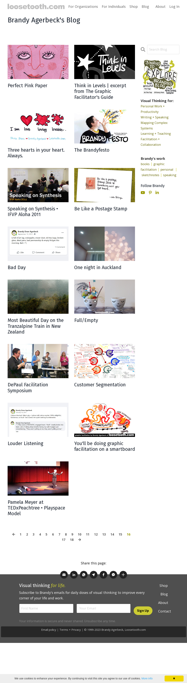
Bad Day (18, 282)
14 (114, 567)
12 (97, 567)
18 (72, 573)
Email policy (47, 664)
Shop (133, 6)
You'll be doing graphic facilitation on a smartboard (104, 472)
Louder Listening (29, 465)
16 (131, 567)
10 (79, 567)
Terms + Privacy (69, 664)
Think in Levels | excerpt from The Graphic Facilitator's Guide (100, 96)
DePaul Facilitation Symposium (32, 408)
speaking (148, 180)
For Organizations (83, 6)
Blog (145, 6)
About (160, 6)
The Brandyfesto (95, 161)
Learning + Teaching (157, 134)
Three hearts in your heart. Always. (34, 164)
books (146, 164)
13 (105, 567)
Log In (174, 6)
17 (63, 573)
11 (88, 567)
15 (122, 567)
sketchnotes (154, 175)
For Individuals (114, 6)
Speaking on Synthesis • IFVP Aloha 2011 (37, 225)
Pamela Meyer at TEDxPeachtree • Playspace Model (29, 540)
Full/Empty (88, 336)
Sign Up (143, 645)
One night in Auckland (103, 282)
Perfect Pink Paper (32, 86)
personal (169, 169)
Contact (164, 644)
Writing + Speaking (156, 117)
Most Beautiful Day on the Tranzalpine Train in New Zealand (37, 343)
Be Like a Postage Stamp (97, 225)
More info (146, 678)
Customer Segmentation (92, 408)
